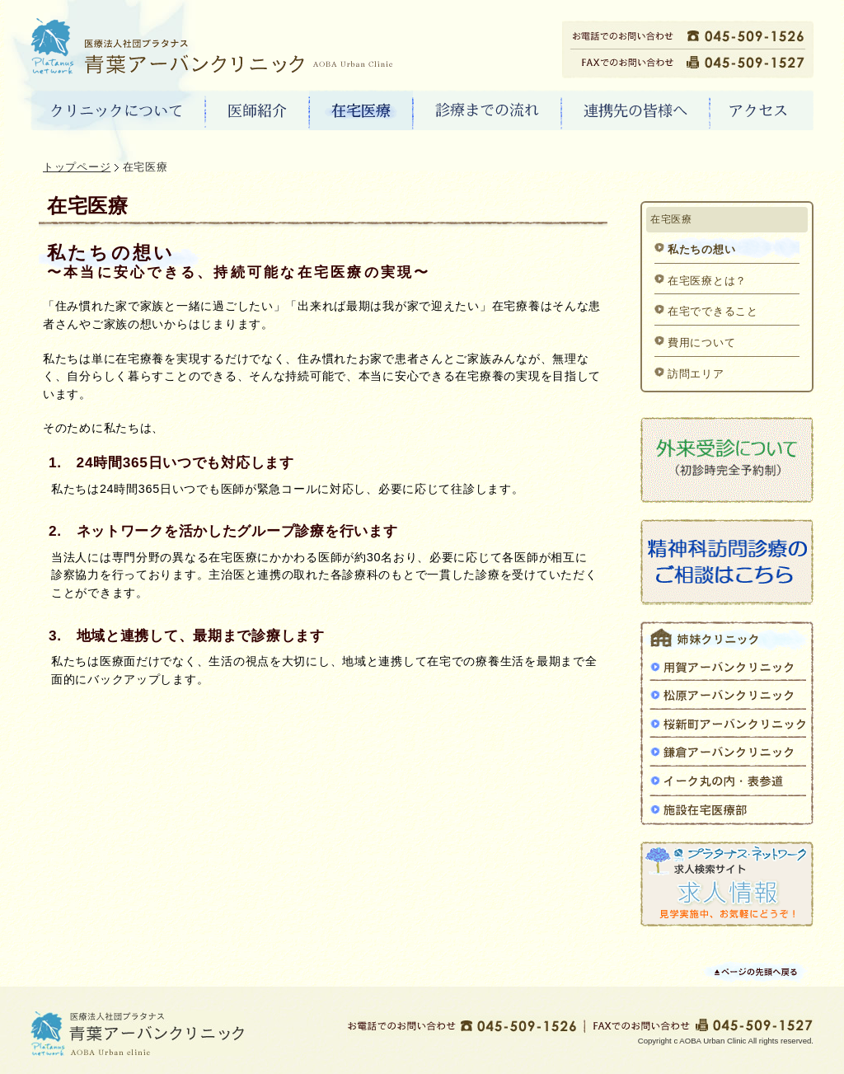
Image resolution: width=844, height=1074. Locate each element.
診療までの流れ (487, 112)
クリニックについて (118, 112)
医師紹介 (257, 112)
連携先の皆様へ (635, 112)
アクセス (762, 112)
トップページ (76, 167)
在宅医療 (361, 112)
